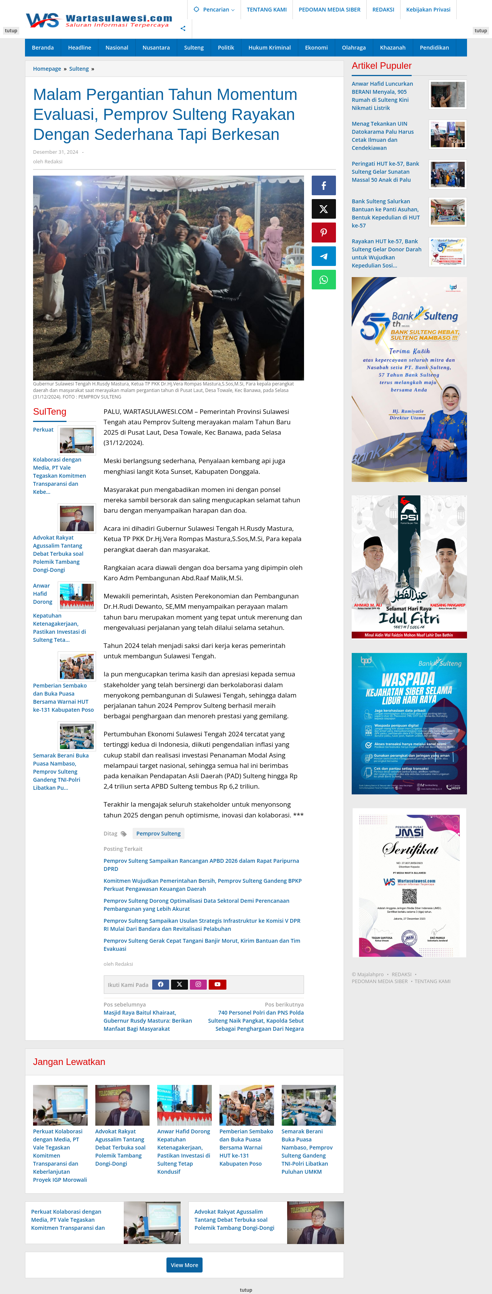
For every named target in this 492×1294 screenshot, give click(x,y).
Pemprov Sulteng (158, 833)
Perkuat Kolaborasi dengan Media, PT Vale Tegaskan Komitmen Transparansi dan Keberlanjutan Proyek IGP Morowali (60, 1156)
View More (184, 1265)
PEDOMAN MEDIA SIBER (380, 981)
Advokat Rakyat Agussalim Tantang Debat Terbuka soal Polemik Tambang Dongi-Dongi (120, 1148)
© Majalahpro (368, 974)
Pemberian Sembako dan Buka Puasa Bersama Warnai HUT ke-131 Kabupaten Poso (246, 1148)
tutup (11, 30)
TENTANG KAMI (433, 981)
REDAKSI (402, 974)
